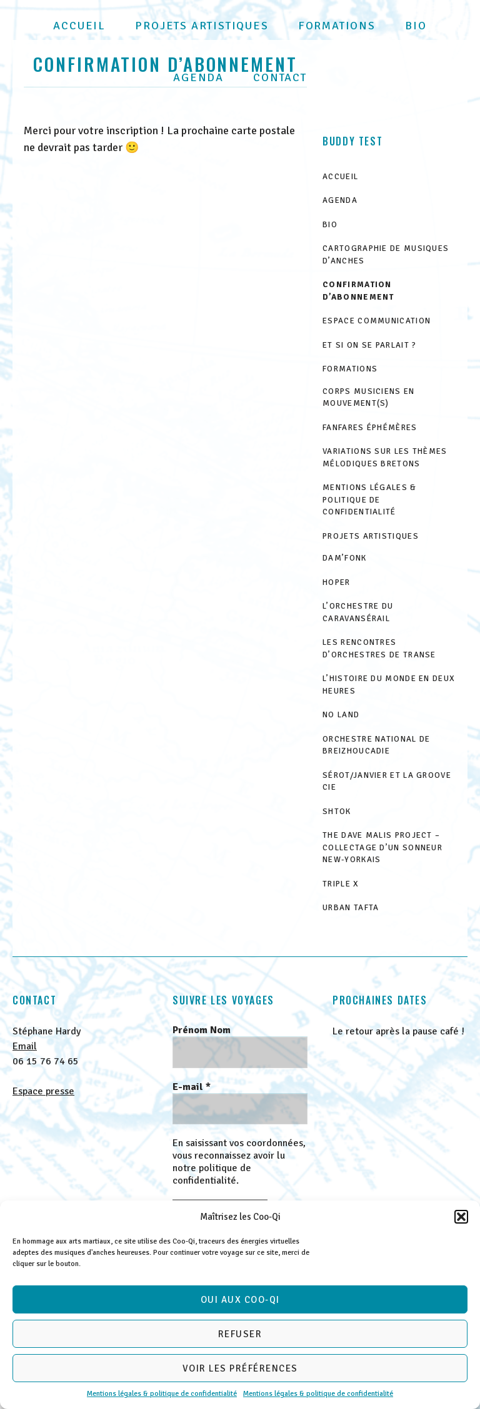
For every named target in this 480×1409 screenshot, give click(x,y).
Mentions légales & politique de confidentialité (162, 1393)
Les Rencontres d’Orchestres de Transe (379, 648)
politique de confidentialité (211, 1174)
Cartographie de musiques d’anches (385, 254)
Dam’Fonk (344, 558)
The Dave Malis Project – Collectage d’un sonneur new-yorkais (382, 847)
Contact (280, 77)
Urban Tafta (350, 908)
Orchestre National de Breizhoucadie (376, 745)
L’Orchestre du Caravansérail (357, 612)
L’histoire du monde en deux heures (388, 685)
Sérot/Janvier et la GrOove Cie (386, 781)
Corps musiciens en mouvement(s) (368, 397)
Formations (337, 25)
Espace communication (376, 321)
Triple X (340, 884)
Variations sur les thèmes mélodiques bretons (385, 457)
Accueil (79, 25)
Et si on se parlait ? (369, 345)
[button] (461, 1216)
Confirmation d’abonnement (358, 291)
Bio (415, 25)
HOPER (336, 582)
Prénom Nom (201, 1030)
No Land (340, 715)
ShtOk (336, 812)
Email (24, 1046)
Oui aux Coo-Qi (240, 1299)
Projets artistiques (201, 25)
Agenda (198, 77)
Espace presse (43, 1091)
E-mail (191, 1087)
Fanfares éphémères (369, 428)
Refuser (240, 1334)
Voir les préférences (240, 1368)
